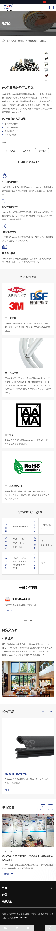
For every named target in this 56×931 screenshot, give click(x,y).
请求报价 (42, 151)
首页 (8, 41)
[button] (46, 49)
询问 (7, 790)
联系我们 (7, 901)
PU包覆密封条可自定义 (36, 41)
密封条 (21, 41)
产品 (14, 41)
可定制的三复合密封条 (16, 774)
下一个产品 (10, 151)
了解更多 (7, 874)
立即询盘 (26, 151)
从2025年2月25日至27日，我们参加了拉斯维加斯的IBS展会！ (27, 858)
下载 (9, 610)
